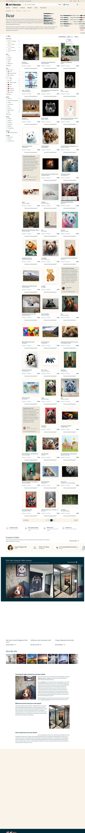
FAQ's (66, 785)
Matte (50, 801)
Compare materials (53, 805)
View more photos (72, 562)
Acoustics (51, 796)
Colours (35, 792)
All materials (52, 790)
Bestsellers (36, 785)
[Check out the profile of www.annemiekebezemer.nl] (66, 548)
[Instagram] (11, 806)
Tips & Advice (45, 7)
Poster (30, 28)
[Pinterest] (13, 806)
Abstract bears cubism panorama (69, 274)
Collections (15, 7)
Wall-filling (51, 804)
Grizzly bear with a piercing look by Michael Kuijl (68, 582)
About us (66, 788)
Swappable (51, 797)
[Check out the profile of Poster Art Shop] (42, 548)
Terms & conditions (9, 812)
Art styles (36, 790)
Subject (13, 97)
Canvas (27, 28)
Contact (74, 1)
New (35, 787)
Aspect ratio (13, 38)
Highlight (32, 414)
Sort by (77, 36)
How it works (67, 784)
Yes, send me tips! (50, 759)
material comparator (45, 699)
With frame (51, 799)
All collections (37, 797)
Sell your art (67, 799)
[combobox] (39, 4)
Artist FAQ (67, 801)
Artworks (8, 7)
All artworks (36, 784)
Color (13, 68)
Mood (13, 54)
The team (67, 792)
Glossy (50, 802)
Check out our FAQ (32, 179)
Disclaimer (15, 812)
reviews (12, 1)
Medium (13, 116)
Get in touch (74, 775)
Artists (37, 7)
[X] (16, 806)
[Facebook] (15, 806)
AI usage (13, 135)
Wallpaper (40, 678)
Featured (13, 130)
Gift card (66, 787)
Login (71, 1)
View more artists (74, 541)
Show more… (8, 65)
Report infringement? (22, 812)
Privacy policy (29, 812)
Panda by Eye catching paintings (17, 574)
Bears (30, 22)
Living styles (36, 801)
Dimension (23, 7)
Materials (31, 7)
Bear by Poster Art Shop (42, 576)
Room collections (37, 799)
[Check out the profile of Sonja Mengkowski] (18, 548)
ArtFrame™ (35, 28)
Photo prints (52, 788)
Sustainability (67, 790)
